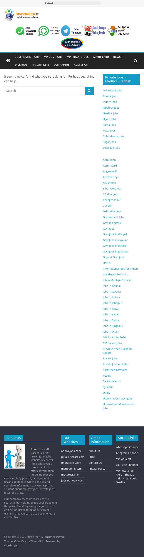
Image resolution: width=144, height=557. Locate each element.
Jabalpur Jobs (111, 107)
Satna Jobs (109, 125)
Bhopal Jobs (110, 96)
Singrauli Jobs (111, 147)
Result (118, 57)
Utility (106, 392)
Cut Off (107, 205)
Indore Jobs (110, 102)
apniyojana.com (71, 451)
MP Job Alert (123, 459)
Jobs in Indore (111, 297)
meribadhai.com (71, 468)
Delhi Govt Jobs (112, 211)
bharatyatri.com (71, 462)
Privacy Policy (97, 468)
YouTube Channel (127, 465)
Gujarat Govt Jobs (113, 257)
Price (92, 457)
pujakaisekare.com (72, 457)
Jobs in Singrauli (113, 326)
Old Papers (61, 64)
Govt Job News (112, 223)
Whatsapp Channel (128, 447)
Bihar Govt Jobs (112, 188)
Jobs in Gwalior (112, 291)
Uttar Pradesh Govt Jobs (117, 398)
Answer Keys (40, 64)
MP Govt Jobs (53, 57)
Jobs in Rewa (111, 308)
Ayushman (109, 182)
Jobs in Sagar (111, 314)
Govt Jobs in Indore (114, 245)
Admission (81, 64)
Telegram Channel (127, 453)
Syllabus (21, 64)
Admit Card (101, 57)
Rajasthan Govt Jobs (115, 370)
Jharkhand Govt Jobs (115, 274)
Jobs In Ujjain (111, 331)
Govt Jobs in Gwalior (115, 240)
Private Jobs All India (115, 364)
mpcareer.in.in (70, 474)
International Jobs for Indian (120, 268)
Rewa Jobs (109, 130)
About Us (94, 451)
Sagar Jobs (109, 142)
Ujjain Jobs (109, 119)
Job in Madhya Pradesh (117, 280)
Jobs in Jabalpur (113, 303)
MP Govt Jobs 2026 (114, 337)
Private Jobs (110, 358)
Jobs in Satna (111, 320)
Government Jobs (27, 57)
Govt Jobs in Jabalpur (116, 251)
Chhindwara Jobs (113, 136)
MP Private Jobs (78, 57)
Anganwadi (110, 171)
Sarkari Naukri (112, 381)
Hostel (107, 263)
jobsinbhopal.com (72, 480)
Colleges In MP (112, 200)
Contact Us (95, 462)
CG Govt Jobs (111, 194)
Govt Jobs (108, 228)
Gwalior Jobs (110, 113)
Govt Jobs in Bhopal (115, 234)
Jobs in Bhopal (112, 286)
